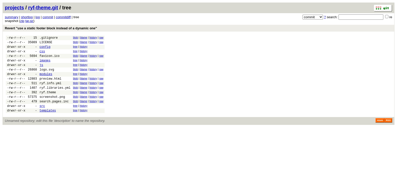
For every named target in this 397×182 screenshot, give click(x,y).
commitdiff (63, 17)
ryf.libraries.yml (54, 97)
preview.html (50, 86)
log (37, 17)
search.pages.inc (54, 112)
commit (48, 17)
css (42, 54)
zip (22, 21)
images (44, 65)
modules (45, 81)
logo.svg (46, 75)
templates (47, 123)
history (93, 37)
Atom (380, 133)
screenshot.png (52, 107)
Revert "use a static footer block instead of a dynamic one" (51, 28)
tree (75, 48)
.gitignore (48, 38)
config (44, 49)
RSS (388, 133)
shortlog (27, 17)
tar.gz (29, 21)
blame (83, 37)
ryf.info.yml (50, 91)
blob (75, 37)
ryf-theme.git (43, 7)
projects (14, 7)
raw (101, 37)
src (42, 118)
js (41, 70)
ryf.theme (47, 102)
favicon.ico (49, 59)
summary (11, 17)
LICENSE (45, 43)
